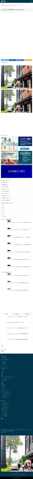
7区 (3, 214)
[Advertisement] (16, 21)
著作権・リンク (20, 474)
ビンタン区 (4, 216)
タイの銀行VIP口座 (4, 410)
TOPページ (8, 474)
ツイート (2, 347)
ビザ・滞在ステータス (6, 193)
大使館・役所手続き (6, 191)
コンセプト (12, 474)
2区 (3, 207)
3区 (3, 209)
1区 (3, 205)
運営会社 (24, 474)
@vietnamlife (5, 62)
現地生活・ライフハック (6, 195)
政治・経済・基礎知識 (6, 200)
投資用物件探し (5, 184)
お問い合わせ (16, 474)
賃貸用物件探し (5, 182)
